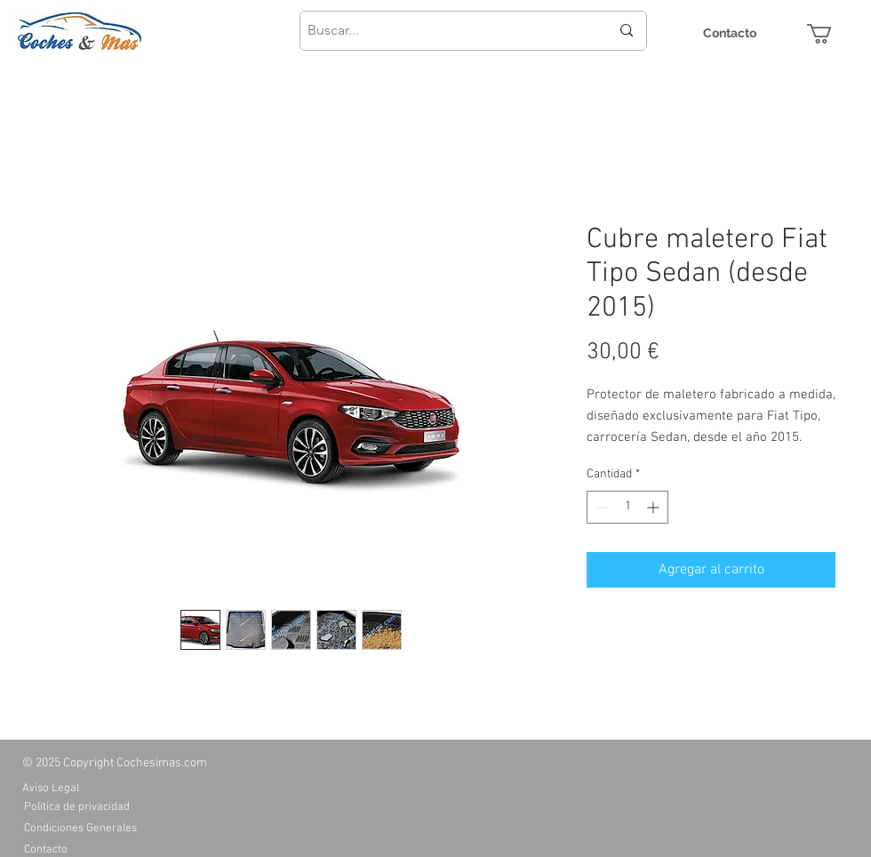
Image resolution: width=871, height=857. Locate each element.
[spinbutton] (627, 507)
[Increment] (654, 507)
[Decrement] (600, 507)
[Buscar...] (445, 31)
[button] (831, 34)
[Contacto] (729, 33)
